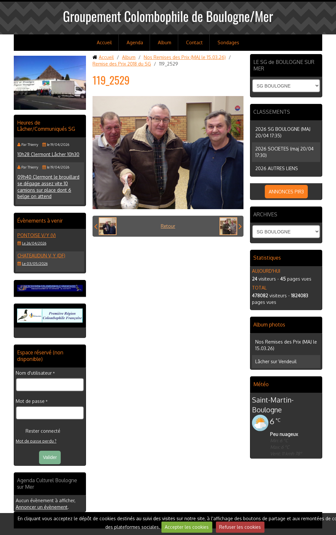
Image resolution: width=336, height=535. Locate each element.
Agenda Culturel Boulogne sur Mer (47, 483)
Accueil (104, 42)
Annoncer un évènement (42, 507)
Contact (194, 42)
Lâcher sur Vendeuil (276, 361)
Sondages (228, 42)
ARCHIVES (265, 214)
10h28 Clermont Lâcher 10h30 (48, 154)
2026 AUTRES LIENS (276, 168)
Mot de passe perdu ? (36, 441)
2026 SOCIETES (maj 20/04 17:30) (284, 152)
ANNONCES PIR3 (286, 191)
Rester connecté (38, 431)
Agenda (135, 42)
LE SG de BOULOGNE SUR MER (283, 65)
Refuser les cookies (240, 527)
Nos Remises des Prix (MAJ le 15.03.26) (185, 57)
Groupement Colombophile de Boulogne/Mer (168, 16)
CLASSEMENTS (271, 112)
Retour (168, 226)
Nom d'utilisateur (34, 373)
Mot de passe (30, 401)
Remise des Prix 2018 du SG (122, 64)
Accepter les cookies (187, 527)
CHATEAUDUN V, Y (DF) (41, 255)
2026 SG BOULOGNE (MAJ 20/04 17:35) (282, 132)
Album (164, 42)
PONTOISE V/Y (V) (36, 235)
